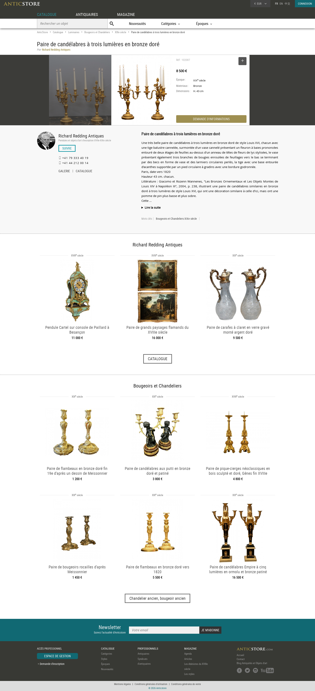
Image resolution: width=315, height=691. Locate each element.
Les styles (189, 674)
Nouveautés (137, 23)
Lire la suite (153, 207)
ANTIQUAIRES (87, 14)
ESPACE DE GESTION (57, 656)
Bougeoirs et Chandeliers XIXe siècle (176, 218)
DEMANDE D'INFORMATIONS (211, 119)
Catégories (106, 653)
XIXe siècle (120, 32)
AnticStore (42, 32)
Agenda (188, 653)
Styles (104, 659)
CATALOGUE (46, 14)
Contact (241, 659)
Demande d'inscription (52, 664)
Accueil (240, 655)
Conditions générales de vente (186, 684)
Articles (188, 659)
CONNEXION (305, 3)
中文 (287, 3)
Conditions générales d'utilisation (151, 684)
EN (281, 3)
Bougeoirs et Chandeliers (97, 32)
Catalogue (58, 32)
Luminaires (73, 32)
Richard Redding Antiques (81, 136)
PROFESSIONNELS (148, 648)
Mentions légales (122, 684)
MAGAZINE (126, 14)
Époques (105, 664)
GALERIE (64, 171)
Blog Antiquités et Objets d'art (252, 663)
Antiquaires (143, 653)
